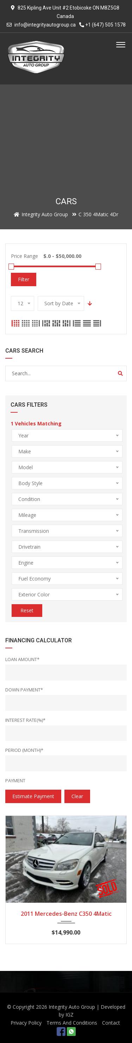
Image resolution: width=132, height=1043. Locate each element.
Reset (26, 610)
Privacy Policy (26, 1022)
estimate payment (33, 796)
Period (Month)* (24, 750)
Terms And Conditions (71, 1022)
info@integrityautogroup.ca (45, 25)
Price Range (24, 256)
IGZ (69, 1014)
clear (77, 796)
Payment (15, 780)
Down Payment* (24, 690)
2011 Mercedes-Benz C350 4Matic (66, 914)
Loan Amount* (22, 659)
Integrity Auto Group (72, 1006)
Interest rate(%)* (25, 720)
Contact (111, 1022)
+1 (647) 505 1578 (102, 25)
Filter (23, 279)
